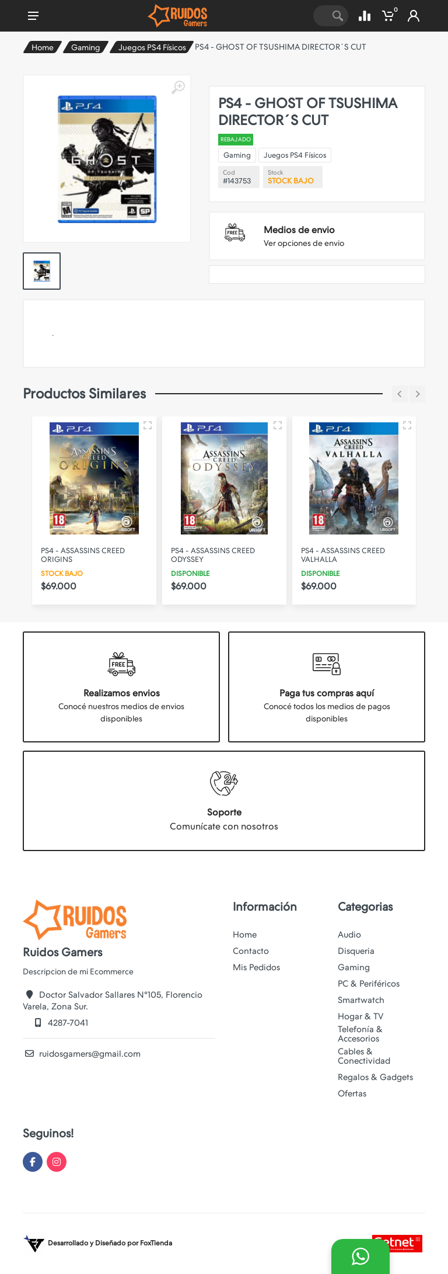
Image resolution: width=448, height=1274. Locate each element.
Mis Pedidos (256, 967)
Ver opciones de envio (304, 243)
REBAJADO (235, 139)
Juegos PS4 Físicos (152, 47)
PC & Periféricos (369, 983)
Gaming (85, 47)
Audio (349, 934)
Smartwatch (361, 1000)
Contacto (251, 951)
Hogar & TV (360, 1016)
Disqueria (356, 951)
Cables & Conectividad (364, 1056)
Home (43, 47)
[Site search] (320, 15)
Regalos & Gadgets (375, 1077)
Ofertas (352, 1093)
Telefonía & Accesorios (360, 1034)
